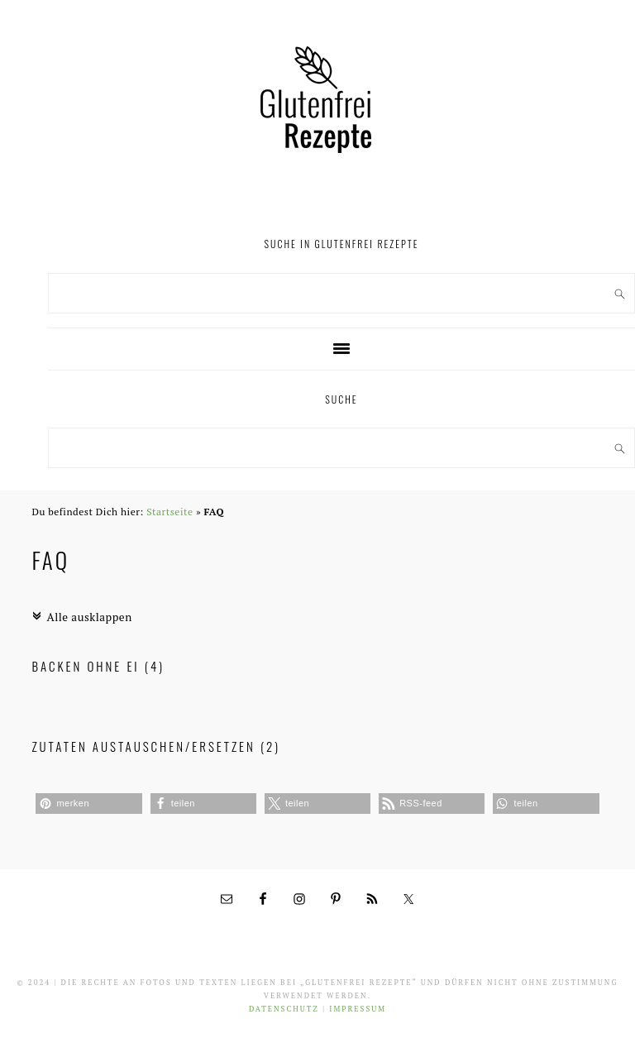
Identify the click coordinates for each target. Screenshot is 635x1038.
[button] (88, 803)
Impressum (357, 1009)
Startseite (169, 511)
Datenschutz (284, 1009)
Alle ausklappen (81, 617)
